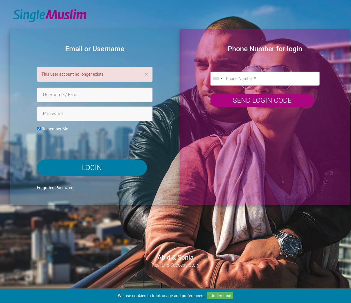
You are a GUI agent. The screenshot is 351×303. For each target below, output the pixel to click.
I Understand (219, 295)
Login (92, 168)
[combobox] (217, 78)
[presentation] (93, 145)
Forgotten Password (55, 187)
